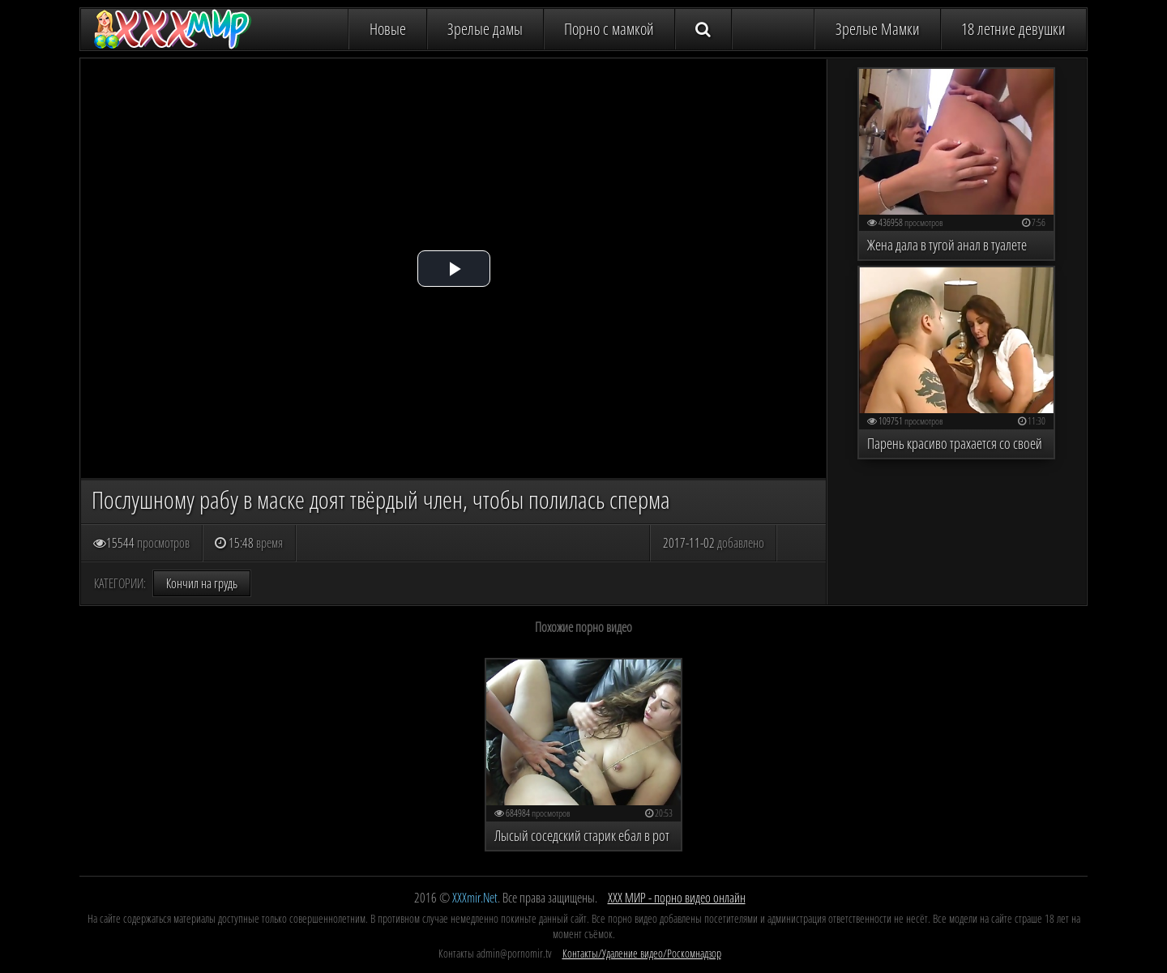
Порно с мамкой (609, 29)
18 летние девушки (1013, 29)
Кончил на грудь (201, 583)
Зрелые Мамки (878, 29)
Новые (388, 29)
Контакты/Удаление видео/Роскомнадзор (641, 953)
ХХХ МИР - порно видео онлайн (677, 898)
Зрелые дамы (485, 29)
